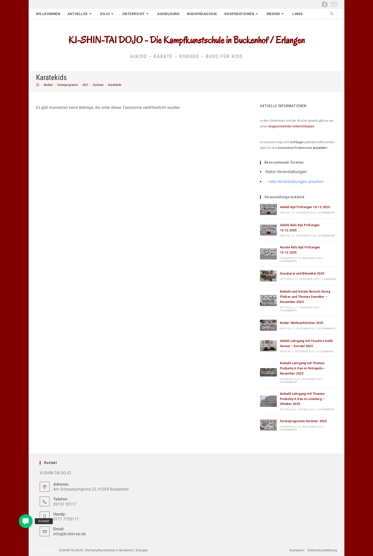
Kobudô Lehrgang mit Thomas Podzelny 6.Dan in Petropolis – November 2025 (303, 368)
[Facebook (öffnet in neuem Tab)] (324, 4)
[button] (26, 521)
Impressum (296, 550)
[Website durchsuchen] (331, 14)
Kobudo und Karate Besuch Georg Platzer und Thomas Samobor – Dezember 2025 (305, 297)
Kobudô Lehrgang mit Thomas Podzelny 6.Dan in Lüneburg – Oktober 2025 (302, 399)
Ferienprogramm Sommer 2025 (303, 421)
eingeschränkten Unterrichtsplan (291, 126)
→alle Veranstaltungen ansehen (294, 181)
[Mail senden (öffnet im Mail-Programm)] (333, 4)
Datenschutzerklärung (322, 550)
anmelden (320, 148)
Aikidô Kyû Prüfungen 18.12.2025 (305, 207)
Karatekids (114, 85)
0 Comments (326, 212)
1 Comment (328, 279)
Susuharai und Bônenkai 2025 (302, 273)
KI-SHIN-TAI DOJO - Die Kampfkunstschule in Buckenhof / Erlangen (186, 40)
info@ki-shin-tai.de (69, 534)
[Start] (37, 85)
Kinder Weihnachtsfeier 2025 (301, 323)
